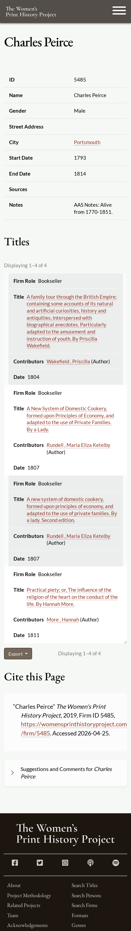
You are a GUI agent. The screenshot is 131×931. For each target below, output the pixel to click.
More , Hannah (63, 619)
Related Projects (23, 905)
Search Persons (86, 895)
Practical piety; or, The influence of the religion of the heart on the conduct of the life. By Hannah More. (72, 597)
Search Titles (85, 885)
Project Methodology (29, 895)
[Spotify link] (115, 863)
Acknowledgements (27, 925)
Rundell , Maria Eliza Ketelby (78, 445)
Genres (79, 925)
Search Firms (84, 905)
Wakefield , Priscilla (68, 361)
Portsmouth (87, 142)
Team (12, 915)
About (14, 885)
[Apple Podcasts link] (90, 863)
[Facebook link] (15, 863)
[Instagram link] (65, 863)
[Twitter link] (40, 863)
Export (16, 654)
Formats (80, 915)
